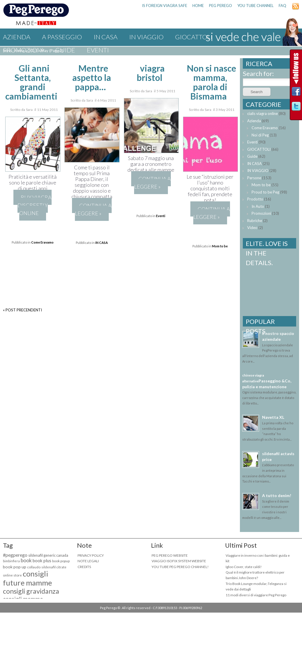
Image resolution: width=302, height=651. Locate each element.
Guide (65, 50)
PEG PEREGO (220, 5)
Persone (254, 177)
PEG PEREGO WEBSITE (170, 555)
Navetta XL (273, 417)
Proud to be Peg (265, 192)
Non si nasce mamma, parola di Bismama (211, 82)
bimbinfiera (11, 561)
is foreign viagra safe (164, 5)
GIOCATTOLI (259, 149)
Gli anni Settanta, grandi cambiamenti (31, 82)
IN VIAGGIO (146, 37)
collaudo (34, 567)
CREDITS (84, 567)
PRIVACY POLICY (91, 555)
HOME (198, 5)
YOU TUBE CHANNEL (255, 5)
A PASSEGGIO (62, 37)
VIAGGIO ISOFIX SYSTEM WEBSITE (179, 561)
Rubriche (254, 220)
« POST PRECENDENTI (22, 310)
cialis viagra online (262, 113)
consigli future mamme (27, 578)
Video (252, 227)
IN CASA (105, 37)
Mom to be (220, 246)
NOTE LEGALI (88, 561)
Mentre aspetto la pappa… (91, 77)
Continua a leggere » (93, 209)
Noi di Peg (260, 135)
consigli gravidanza (31, 591)
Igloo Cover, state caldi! (244, 567)
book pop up (14, 566)
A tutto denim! (276, 495)
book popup (61, 561)
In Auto (258, 206)
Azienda (16, 37)
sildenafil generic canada (48, 555)
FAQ (282, 5)
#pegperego (15, 555)
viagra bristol (151, 73)
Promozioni (23, 50)
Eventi (98, 50)
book (26, 560)
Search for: (258, 73)
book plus (42, 560)
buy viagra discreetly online (34, 205)
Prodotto (255, 199)
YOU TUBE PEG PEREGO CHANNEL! (180, 567)
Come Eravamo (42, 242)
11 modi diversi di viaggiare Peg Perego (256, 595)
